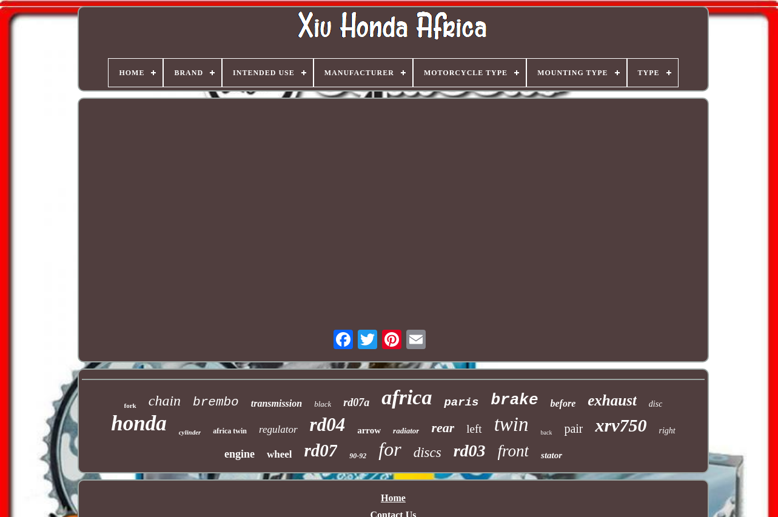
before (562, 403)
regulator (278, 429)
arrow (369, 430)
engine (239, 454)
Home (393, 498)
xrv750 (620, 425)
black (322, 404)
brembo (216, 402)
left (473, 428)
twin (511, 424)
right (667, 430)
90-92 (357, 456)
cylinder (190, 432)
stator (551, 455)
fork (130, 405)
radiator (406, 430)
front (513, 451)
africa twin (230, 431)
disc (656, 404)
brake (514, 400)
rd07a (356, 402)
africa (406, 397)
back (546, 432)
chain (165, 401)
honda (138, 423)
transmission (276, 403)
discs (427, 452)
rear (442, 427)
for (389, 449)
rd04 (328, 424)
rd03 (470, 450)
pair (573, 428)
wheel (279, 454)
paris (461, 402)
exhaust (612, 400)
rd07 (320, 450)
